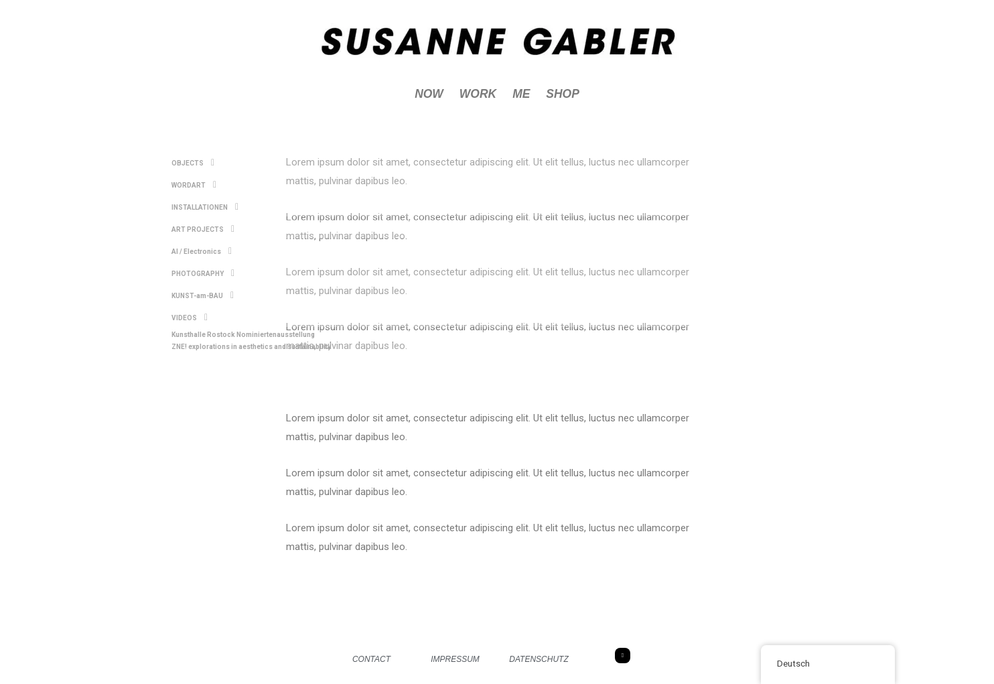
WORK (477, 94)
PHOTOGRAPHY (201, 266)
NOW (427, 94)
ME (521, 94)
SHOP (564, 94)
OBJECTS (191, 163)
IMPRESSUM (455, 660)
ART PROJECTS (201, 225)
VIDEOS (188, 308)
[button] (571, 163)
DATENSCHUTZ (538, 660)
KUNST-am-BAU (201, 287)
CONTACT (371, 660)
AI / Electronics (200, 246)
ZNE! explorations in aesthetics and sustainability (246, 334)
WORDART (192, 183)
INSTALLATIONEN (203, 204)
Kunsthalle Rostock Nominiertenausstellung (237, 324)
